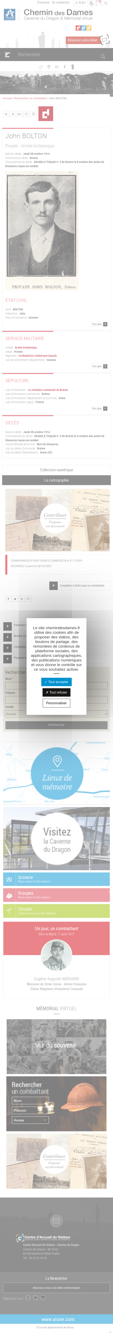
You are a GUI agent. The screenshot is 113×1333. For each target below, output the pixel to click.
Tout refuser (56, 692)
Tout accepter (56, 681)
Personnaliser (56, 703)
